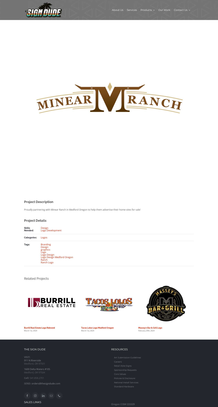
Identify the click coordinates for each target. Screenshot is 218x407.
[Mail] (51, 396)
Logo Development (51, 230)
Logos (44, 237)
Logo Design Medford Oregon (57, 257)
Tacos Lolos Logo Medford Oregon (97, 328)
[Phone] (59, 396)
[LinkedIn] (43, 396)
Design (44, 228)
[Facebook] (27, 396)
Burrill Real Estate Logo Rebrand (39, 328)
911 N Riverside (32, 360)
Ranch (44, 259)
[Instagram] (35, 396)
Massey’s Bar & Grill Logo (150, 328)
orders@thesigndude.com (46, 383)
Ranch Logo (47, 262)
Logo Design (47, 254)
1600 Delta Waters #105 (37, 369)
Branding (46, 244)
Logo (43, 252)
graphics (45, 249)
